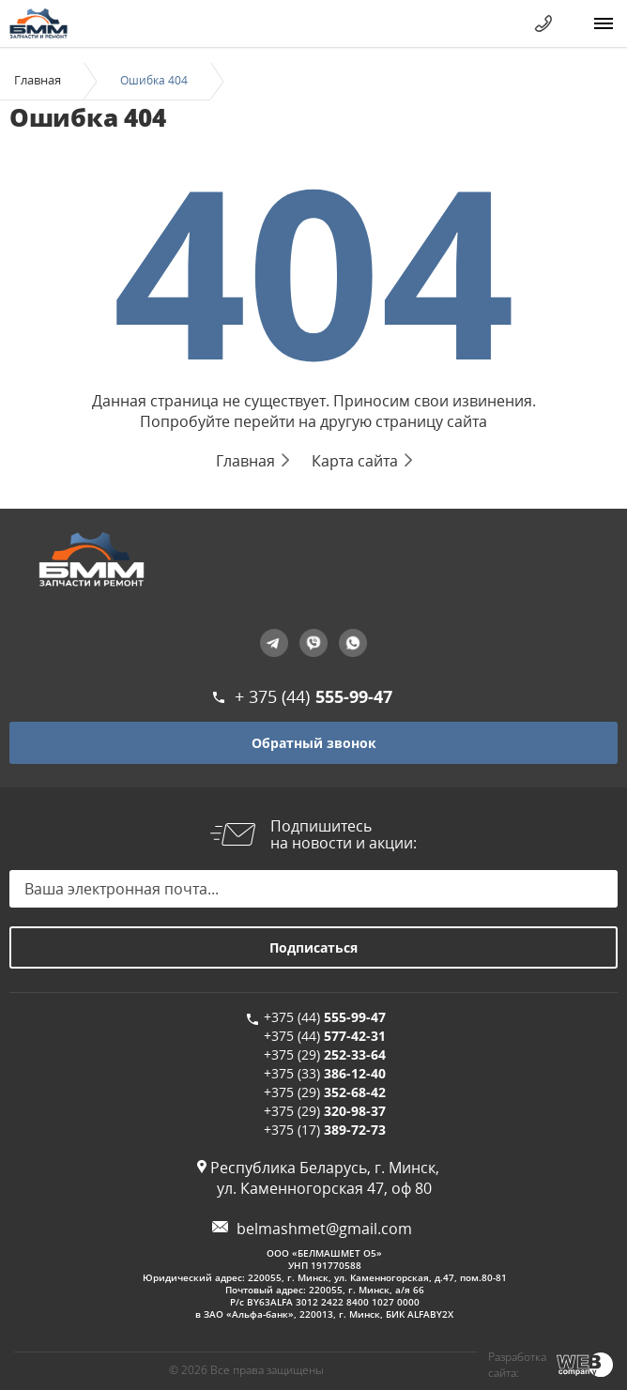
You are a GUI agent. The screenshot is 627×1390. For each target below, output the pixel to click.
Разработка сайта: (517, 1365)
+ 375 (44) (313, 696)
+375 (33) (325, 1073)
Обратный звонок (314, 743)
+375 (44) (325, 1017)
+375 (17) (325, 1129)
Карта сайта (355, 460)
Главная (37, 79)
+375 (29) (325, 1054)
